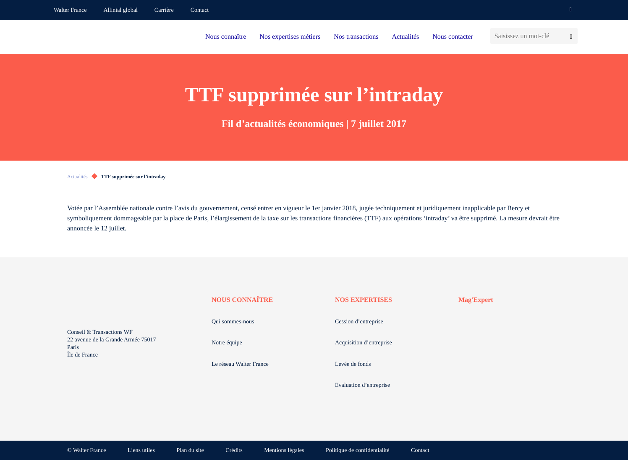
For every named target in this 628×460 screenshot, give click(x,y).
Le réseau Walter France (240, 364)
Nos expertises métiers (289, 36)
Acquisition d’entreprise (363, 343)
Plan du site (190, 450)
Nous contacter (452, 36)
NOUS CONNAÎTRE (242, 300)
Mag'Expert (475, 300)
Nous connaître (225, 36)
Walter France (70, 10)
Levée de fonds (353, 364)
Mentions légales (284, 450)
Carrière (164, 10)
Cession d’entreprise (359, 322)
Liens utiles (141, 450)
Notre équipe (227, 343)
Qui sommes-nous (233, 322)
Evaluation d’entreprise (362, 385)
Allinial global (121, 10)
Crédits (233, 450)
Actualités (405, 36)
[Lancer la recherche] (571, 36)
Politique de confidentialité (358, 450)
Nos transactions (356, 36)
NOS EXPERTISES (363, 300)
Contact (200, 10)
